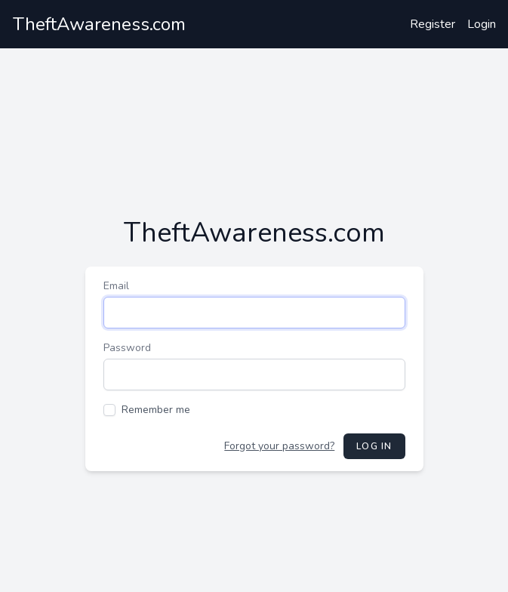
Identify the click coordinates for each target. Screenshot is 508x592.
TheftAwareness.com (99, 24)
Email (116, 286)
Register (432, 24)
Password (127, 348)
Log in (374, 446)
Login (481, 24)
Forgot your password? (279, 446)
